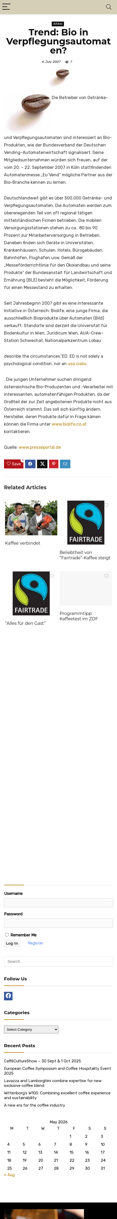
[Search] (108, 7)
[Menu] (6, 7)
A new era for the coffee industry (34, 1105)
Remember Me (21, 935)
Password (13, 914)
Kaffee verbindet (22, 543)
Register (35, 943)
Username (13, 893)
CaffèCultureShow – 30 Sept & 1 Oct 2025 (42, 1061)
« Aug (9, 1174)
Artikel (57, 24)
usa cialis (77, 363)
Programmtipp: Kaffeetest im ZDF (79, 616)
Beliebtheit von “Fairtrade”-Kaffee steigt (85, 555)
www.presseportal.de (40, 447)
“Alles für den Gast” (25, 623)
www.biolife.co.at (69, 424)
